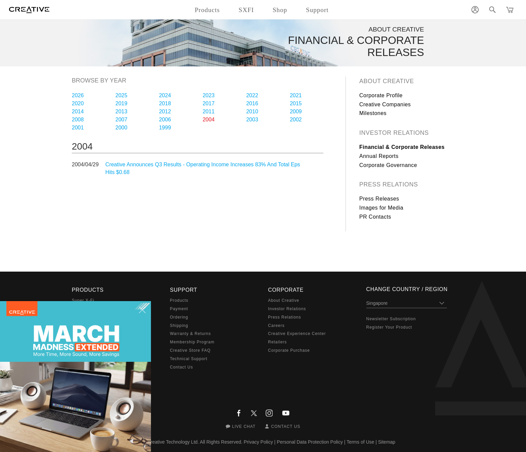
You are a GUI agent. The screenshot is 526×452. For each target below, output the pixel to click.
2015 (296, 103)
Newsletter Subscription (391, 319)
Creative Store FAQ (190, 350)
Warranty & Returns (190, 333)
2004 (209, 119)
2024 (165, 95)
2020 (78, 103)
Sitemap (386, 442)
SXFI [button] (246, 9)
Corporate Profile (381, 95)
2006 (165, 119)
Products (179, 300)
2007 (121, 119)
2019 (121, 103)
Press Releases (379, 199)
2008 (78, 119)
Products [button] (207, 9)
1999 (165, 127)
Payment (179, 308)
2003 (252, 119)
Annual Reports (379, 156)
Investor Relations (394, 132)
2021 (296, 95)
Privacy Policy (258, 442)
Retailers (277, 342)
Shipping (179, 325)
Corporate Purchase (289, 350)
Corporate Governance (388, 165)
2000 (121, 127)
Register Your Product (389, 327)
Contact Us (181, 367)
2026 (78, 95)
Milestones (372, 113)
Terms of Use (360, 442)
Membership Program (192, 342)
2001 (78, 127)
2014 (78, 111)
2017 (209, 103)
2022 (252, 95)
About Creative (386, 81)
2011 (209, 111)
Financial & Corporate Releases (402, 147)
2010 (252, 111)
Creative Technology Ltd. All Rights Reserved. (195, 442)
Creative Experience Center (297, 333)
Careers (276, 325)
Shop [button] (280, 9)
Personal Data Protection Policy (310, 442)
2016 (252, 103)
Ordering (179, 317)
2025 (121, 95)
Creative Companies (385, 104)
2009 (296, 111)
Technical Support (189, 358)
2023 (209, 95)
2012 (165, 111)
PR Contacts (375, 217)
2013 (121, 111)
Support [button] (317, 9)
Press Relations (388, 184)
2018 (165, 103)
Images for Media (381, 208)
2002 (296, 119)
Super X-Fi (83, 300)
